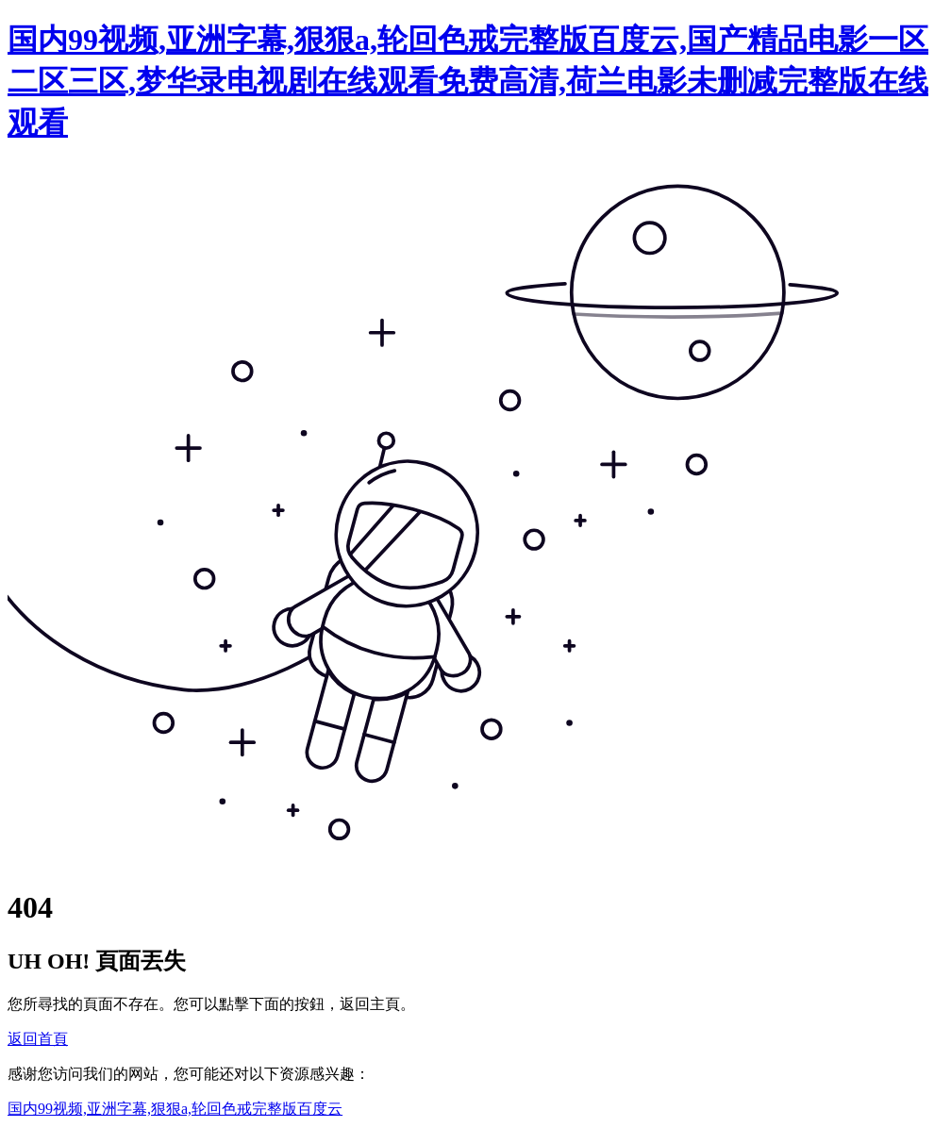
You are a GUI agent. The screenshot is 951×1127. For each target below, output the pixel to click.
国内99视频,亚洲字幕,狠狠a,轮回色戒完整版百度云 (175, 1109)
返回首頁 (38, 1039)
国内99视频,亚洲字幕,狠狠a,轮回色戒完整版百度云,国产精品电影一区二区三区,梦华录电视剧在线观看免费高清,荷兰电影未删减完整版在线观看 (468, 81)
